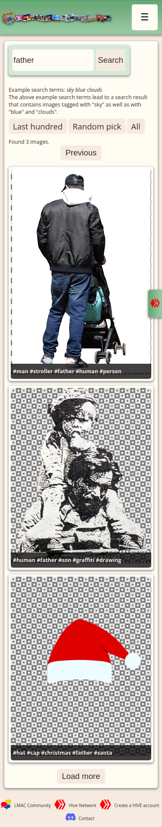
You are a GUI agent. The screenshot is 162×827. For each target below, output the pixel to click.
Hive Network (83, 805)
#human (87, 371)
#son (64, 560)
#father (64, 371)
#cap (33, 752)
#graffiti (84, 560)
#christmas (56, 752)
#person (110, 371)
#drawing (108, 560)
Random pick (97, 126)
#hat (19, 752)
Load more (81, 776)
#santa (103, 752)
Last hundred (38, 126)
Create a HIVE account (136, 805)
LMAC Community (32, 805)
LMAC (60, 18)
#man (21, 371)
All (135, 126)
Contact (86, 818)
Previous (80, 152)
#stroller (41, 371)
